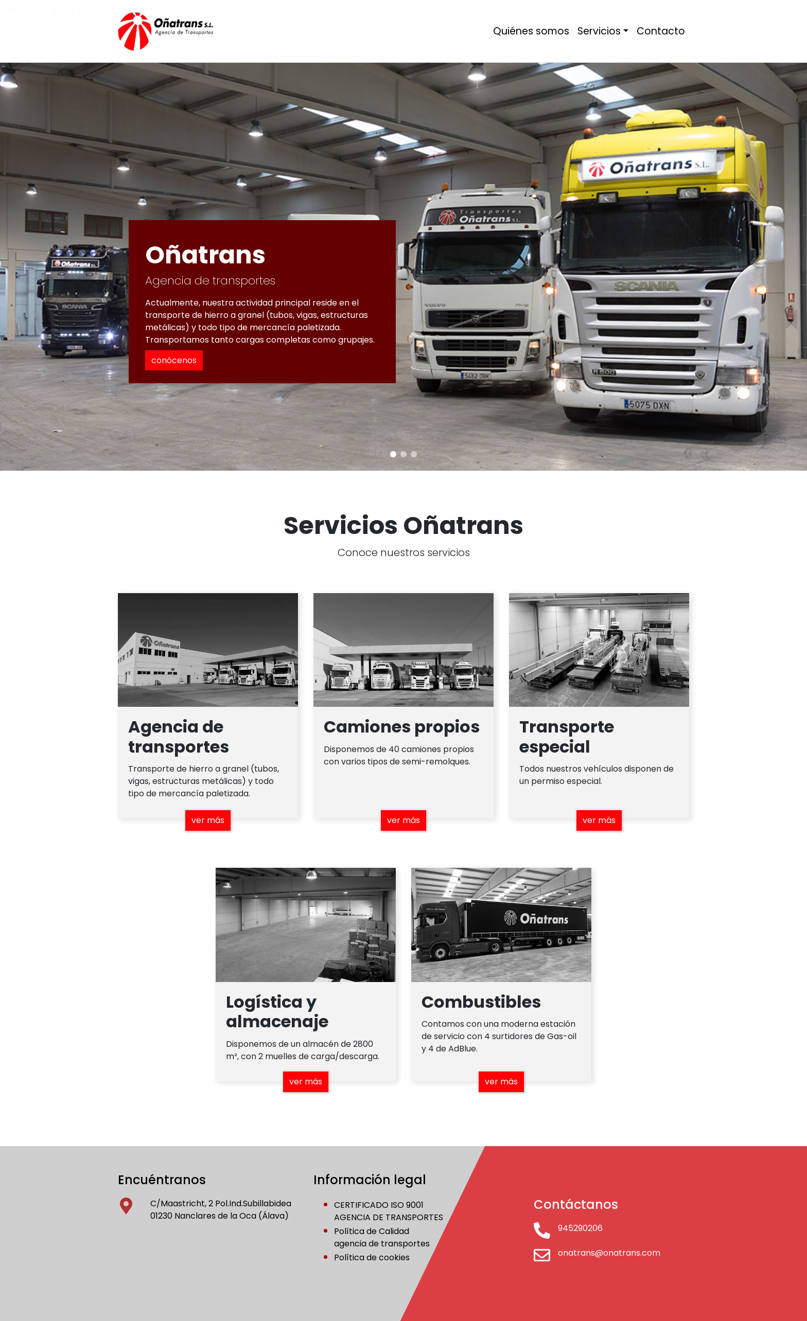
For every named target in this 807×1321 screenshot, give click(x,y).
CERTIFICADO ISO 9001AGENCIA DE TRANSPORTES (388, 1211)
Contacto (661, 31)
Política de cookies (372, 1257)
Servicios (599, 31)
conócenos (174, 360)
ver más (207, 820)
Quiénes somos (531, 31)
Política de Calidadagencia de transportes (382, 1237)
